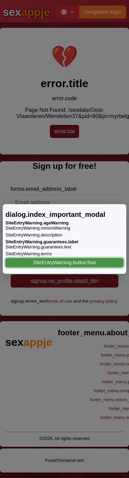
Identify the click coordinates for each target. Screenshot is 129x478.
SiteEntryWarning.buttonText (64, 262)
